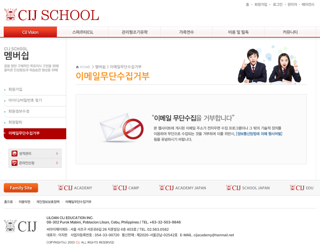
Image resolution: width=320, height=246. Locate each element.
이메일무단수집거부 (126, 67)
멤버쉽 (100, 67)
